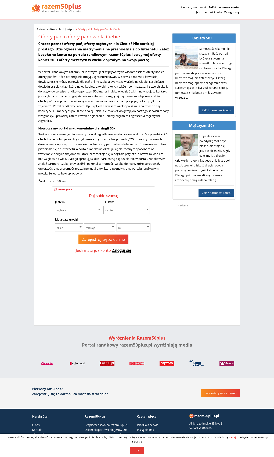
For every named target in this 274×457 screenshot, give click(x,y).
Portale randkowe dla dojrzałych (55, 29)
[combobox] (78, 210)
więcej (232, 437)
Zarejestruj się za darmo (103, 239)
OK (137, 450)
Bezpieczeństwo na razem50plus (106, 425)
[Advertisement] (204, 265)
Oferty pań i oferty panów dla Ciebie (99, 29)
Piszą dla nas (145, 430)
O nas (36, 425)
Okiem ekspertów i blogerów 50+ (106, 430)
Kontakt (37, 430)
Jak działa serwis (147, 425)
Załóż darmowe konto (224, 7)
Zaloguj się (231, 12)
